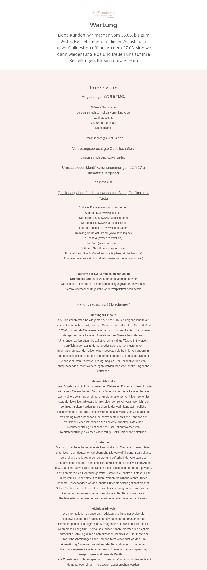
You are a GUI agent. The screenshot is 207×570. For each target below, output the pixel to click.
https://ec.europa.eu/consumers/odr (114, 278)
